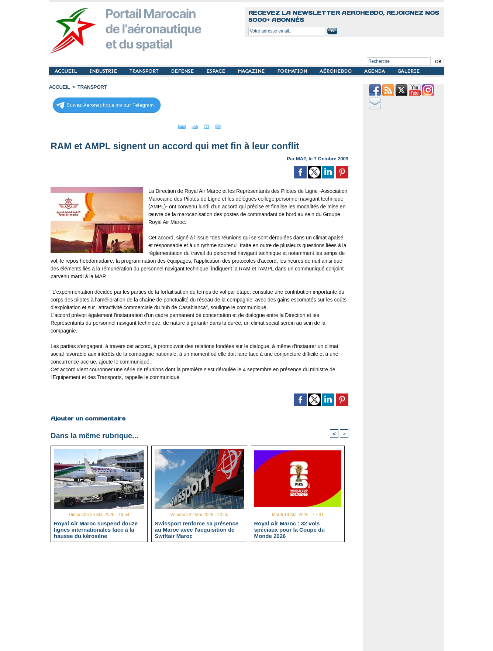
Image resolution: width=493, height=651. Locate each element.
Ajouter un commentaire (87, 416)
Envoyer (157, 125)
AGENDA (375, 71)
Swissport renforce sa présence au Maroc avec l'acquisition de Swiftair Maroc (196, 528)
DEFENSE (183, 71)
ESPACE (216, 71)
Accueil (58, 86)
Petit (246, 125)
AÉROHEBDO (336, 71)
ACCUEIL (66, 71)
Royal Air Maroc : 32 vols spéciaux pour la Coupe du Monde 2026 (289, 528)
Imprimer (191, 125)
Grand (221, 125)
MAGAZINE (252, 71)
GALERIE (408, 71)
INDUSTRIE (103, 71)
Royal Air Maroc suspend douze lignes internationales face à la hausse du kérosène (96, 528)
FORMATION (292, 71)
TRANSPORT (145, 71)
